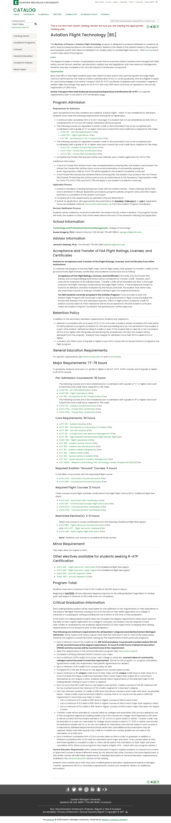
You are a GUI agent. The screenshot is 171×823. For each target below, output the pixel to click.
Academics (43, 14)
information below (127, 651)
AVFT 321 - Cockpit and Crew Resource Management (84, 433)
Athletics (105, 14)
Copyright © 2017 (115, 811)
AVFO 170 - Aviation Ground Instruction (79, 147)
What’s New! (20, 69)
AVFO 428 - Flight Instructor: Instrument (76, 567)
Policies (89, 809)
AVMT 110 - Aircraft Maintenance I (76, 132)
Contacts (106, 802)
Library (108, 2)
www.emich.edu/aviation (97, 204)
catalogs (50, 819)
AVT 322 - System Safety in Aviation (76, 456)
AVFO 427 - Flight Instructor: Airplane (81, 528)
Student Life (71, 14)
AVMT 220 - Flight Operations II (74, 440)
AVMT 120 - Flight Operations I (74, 135)
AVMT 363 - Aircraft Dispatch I (71, 573)
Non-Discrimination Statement (66, 809)
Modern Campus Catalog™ (115, 819)
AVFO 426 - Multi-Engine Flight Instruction (79, 531)
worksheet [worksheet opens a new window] (116, 356)
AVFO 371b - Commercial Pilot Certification (80, 510)
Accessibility (49, 811)
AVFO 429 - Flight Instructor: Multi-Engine (77, 570)
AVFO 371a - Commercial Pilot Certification (80, 506)
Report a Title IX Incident (108, 809)
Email (131, 2)
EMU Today (99, 2)
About (16, 14)
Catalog (24, 10)
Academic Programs (24, 42)
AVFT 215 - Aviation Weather (73, 424)
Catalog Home (21, 35)
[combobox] (134, 20)
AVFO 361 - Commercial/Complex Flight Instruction (84, 503)
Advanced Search (20, 27)
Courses (18, 49)
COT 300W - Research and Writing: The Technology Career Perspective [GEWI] (97, 462)
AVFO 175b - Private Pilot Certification (78, 153)
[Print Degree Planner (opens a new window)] (148, 26)
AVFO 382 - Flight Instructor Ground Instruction (82, 525)
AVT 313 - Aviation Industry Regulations (77, 449)
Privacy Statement (68, 811)
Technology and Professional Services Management (80, 228)
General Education (23, 56)
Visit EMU (57, 14)
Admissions (28, 14)
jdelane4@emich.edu (115, 244)
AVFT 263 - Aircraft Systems (72, 430)
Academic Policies (23, 62)
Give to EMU (149, 2)
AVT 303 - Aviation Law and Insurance (77, 446)
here (147, 50)
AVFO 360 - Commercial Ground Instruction (80, 481)
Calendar (123, 2)
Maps (115, 2)
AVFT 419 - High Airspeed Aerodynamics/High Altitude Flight (88, 436)
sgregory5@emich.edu (131, 232)
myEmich (139, 2)
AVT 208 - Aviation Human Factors (75, 443)
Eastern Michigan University (85, 799)
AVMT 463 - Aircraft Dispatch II (72, 576)
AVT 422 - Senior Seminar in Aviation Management (83, 459)
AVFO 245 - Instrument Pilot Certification (79, 500)
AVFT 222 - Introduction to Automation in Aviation (83, 427)
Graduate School (89, 14)
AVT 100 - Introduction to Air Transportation (81, 138)
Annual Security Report (92, 811)
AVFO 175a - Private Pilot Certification (78, 150)
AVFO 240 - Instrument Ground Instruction (79, 478)
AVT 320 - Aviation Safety (71, 452)
